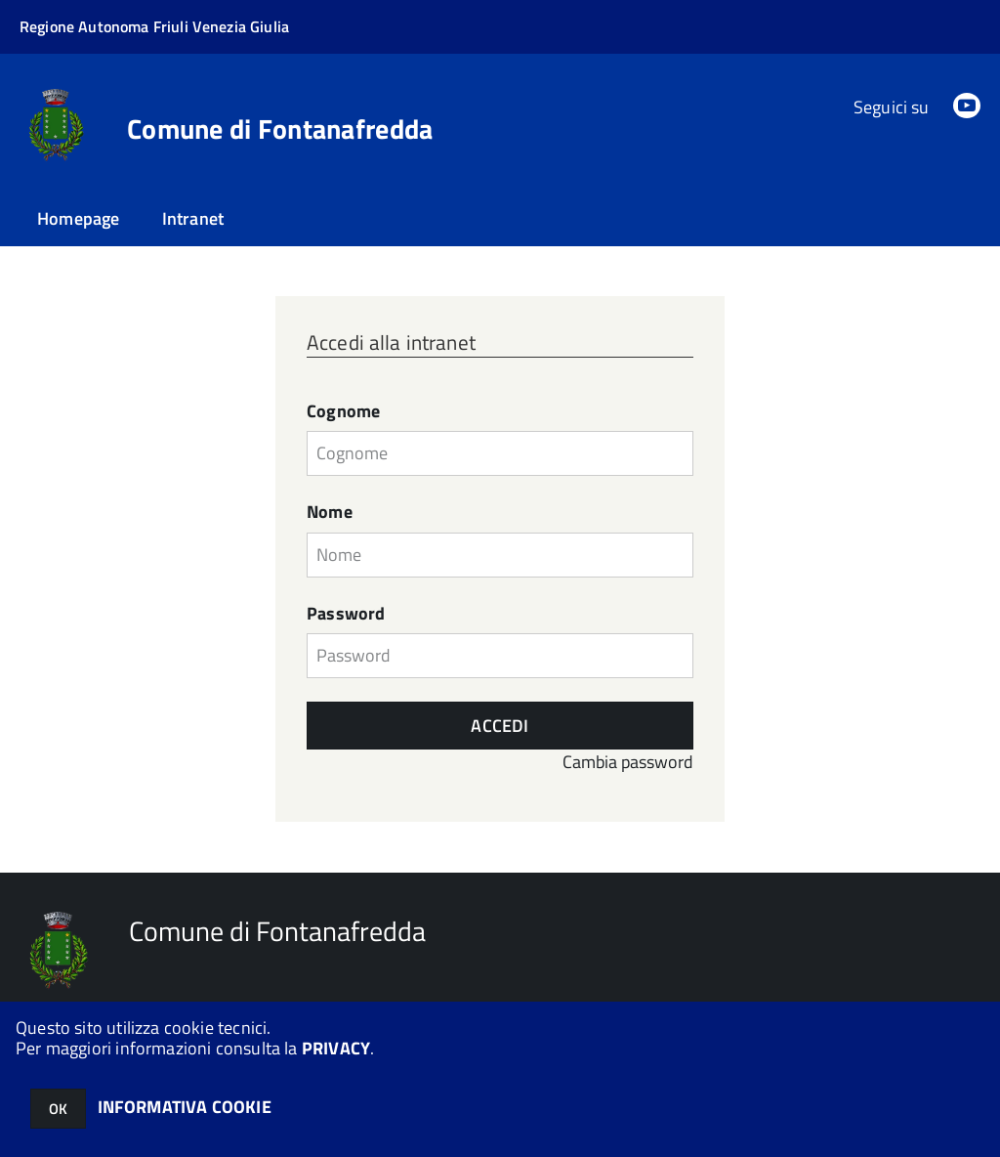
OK (58, 1108)
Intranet (193, 218)
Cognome (343, 411)
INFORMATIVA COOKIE (184, 1106)
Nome (330, 512)
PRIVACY (336, 1048)
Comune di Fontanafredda (280, 129)
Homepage (78, 218)
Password (346, 613)
